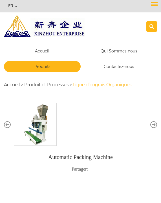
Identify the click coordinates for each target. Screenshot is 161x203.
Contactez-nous (119, 66)
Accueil (42, 51)
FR (10, 5)
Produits (42, 66)
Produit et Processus (46, 84)
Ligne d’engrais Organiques (102, 84)
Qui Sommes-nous (119, 51)
